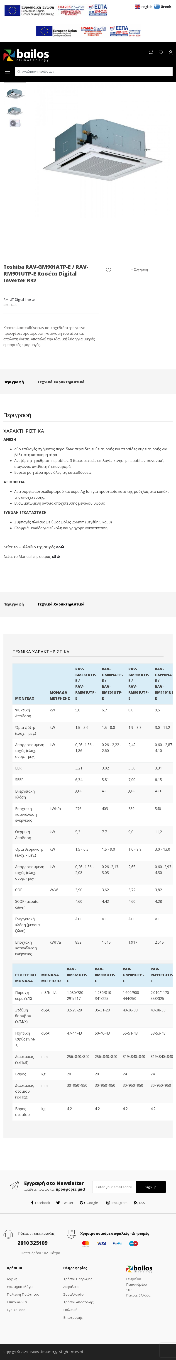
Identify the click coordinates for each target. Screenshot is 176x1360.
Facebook (40, 1202)
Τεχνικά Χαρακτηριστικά (61, 382)
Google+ (90, 1202)
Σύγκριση (141, 269)
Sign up (150, 1187)
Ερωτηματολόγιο (20, 1286)
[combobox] (94, 71)
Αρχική (12, 1279)
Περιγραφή (13, 382)
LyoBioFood (16, 1309)
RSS (139, 1202)
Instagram (116, 1202)
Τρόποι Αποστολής (78, 1302)
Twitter (64, 1202)
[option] (102, 150)
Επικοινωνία (17, 1302)
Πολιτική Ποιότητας (23, 1294)
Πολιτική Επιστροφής (73, 1313)
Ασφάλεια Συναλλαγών (73, 1290)
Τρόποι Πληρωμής (77, 1279)
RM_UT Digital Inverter (19, 299)
